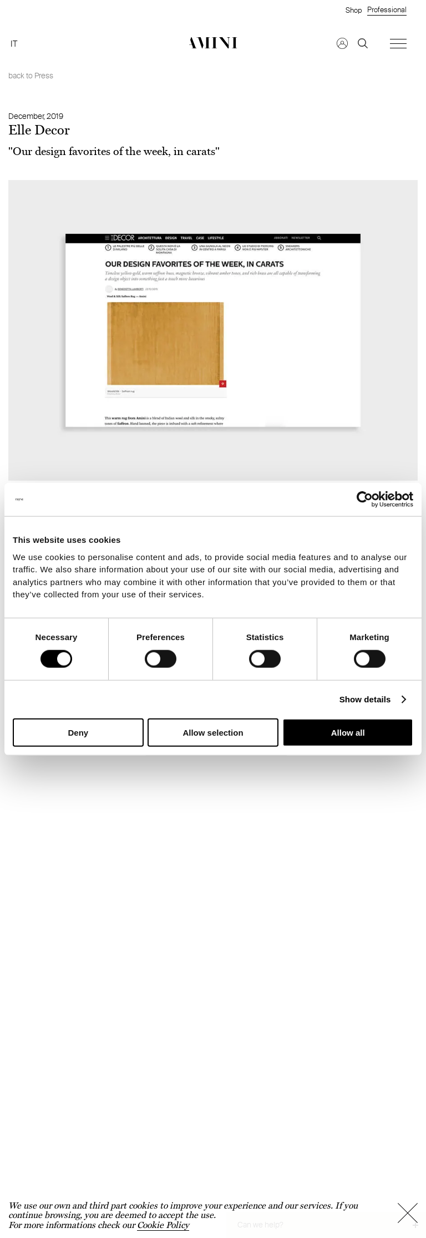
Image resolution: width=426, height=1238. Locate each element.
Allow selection (212, 732)
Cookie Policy (163, 1225)
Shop (354, 10)
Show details (365, 698)
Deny (78, 732)
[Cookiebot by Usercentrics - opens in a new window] (364, 499)
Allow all (348, 732)
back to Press (30, 76)
